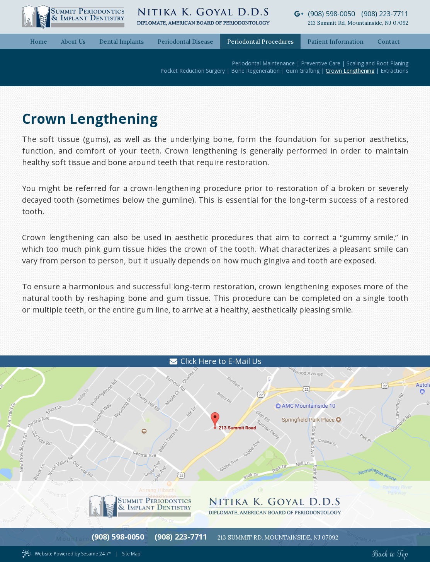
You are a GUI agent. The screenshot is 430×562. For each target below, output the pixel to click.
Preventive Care (320, 63)
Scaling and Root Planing (377, 63)
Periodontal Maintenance (263, 63)
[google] (298, 14)
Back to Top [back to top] (390, 554)
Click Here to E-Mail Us (221, 361)
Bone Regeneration (255, 70)
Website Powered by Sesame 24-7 (73, 553)
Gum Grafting (303, 70)
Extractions (394, 70)
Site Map (131, 553)
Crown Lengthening (350, 70)
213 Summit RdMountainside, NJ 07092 (358, 22)
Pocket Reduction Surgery (192, 70)
